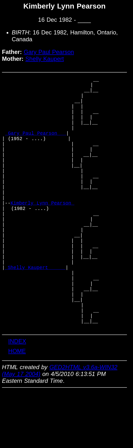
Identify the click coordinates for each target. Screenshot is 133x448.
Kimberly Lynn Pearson (42, 232)
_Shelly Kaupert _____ (35, 311)
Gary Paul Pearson (49, 52)
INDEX (17, 398)
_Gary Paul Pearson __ (35, 146)
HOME (17, 408)
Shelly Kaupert (44, 58)
